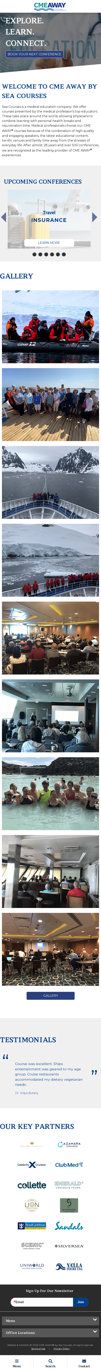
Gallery (50, 996)
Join (81, 1302)
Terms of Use (38, 1348)
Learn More (49, 243)
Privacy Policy (62, 1348)
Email (19, 1302)
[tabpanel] (49, 219)
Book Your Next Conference (34, 54)
